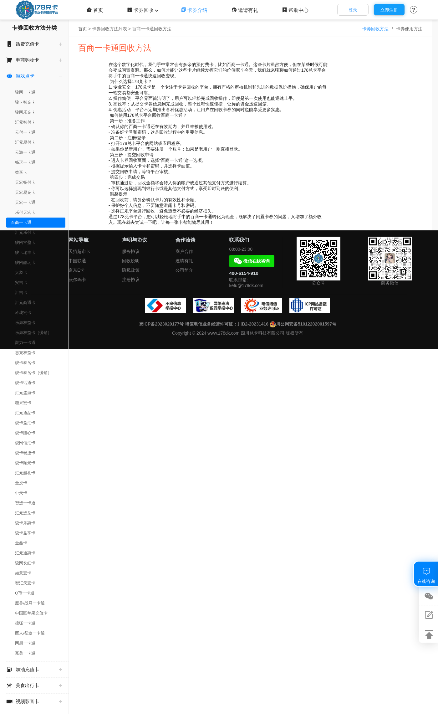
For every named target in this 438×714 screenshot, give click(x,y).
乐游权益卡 (25, 322)
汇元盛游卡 (25, 392)
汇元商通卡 (25, 302)
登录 (353, 10)
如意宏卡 (23, 573)
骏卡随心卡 (25, 432)
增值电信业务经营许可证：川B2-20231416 (226, 323)
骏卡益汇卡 (25, 422)
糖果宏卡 (23, 402)
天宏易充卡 (25, 192)
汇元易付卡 (25, 142)
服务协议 (131, 251)
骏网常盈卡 (25, 242)
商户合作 (184, 251)
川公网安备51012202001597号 (303, 323)
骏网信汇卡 (25, 442)
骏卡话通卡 (25, 382)
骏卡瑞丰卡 (25, 252)
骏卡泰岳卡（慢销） (33, 372)
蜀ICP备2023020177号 (161, 323)
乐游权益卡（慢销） (33, 332)
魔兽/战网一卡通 (30, 603)
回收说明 (131, 260)
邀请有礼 (245, 10)
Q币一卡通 (24, 593)
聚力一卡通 (25, 342)
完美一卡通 (25, 653)
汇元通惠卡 (25, 553)
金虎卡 (21, 482)
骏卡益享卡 (25, 533)
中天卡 (21, 493)
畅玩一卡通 (25, 162)
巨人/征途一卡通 (30, 633)
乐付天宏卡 (25, 212)
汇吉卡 (21, 292)
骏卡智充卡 (25, 102)
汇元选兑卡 (25, 513)
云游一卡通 (25, 152)
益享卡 (21, 172)
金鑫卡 (21, 543)
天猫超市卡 (79, 251)
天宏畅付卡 (25, 182)
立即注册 (389, 10)
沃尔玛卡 (77, 279)
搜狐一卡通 (25, 623)
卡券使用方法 (409, 28)
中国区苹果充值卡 (31, 613)
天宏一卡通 (25, 202)
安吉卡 (21, 282)
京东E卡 (76, 270)
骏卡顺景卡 (25, 462)
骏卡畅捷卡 (25, 452)
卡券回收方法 (375, 28)
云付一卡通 (25, 132)
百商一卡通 (21, 222)
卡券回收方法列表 (109, 28)
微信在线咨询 (252, 261)
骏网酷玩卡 (25, 262)
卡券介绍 (194, 10)
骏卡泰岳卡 (25, 362)
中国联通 (77, 260)
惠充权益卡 (25, 352)
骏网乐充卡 (25, 112)
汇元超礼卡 (25, 472)
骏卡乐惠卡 (25, 523)
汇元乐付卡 (25, 232)
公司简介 (184, 270)
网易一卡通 (25, 643)
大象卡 (21, 272)
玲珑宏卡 (23, 312)
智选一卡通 (25, 503)
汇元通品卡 (25, 412)
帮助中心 (295, 10)
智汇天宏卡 (25, 583)
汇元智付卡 (25, 122)
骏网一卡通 (25, 92)
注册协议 (131, 279)
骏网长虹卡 (25, 563)
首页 (95, 10)
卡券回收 (142, 10)
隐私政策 (131, 270)
